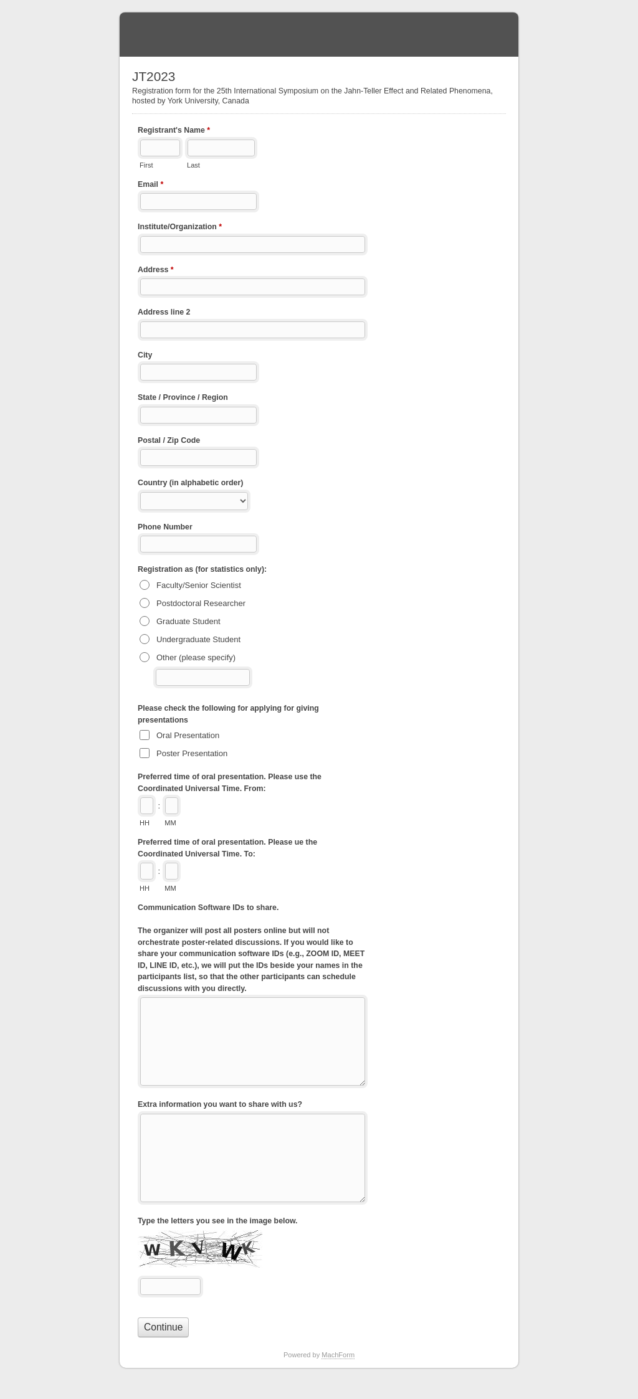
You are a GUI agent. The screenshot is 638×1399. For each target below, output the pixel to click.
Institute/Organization (180, 228)
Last (193, 165)
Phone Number (165, 527)
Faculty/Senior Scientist (198, 585)
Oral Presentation (187, 735)
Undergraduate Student (198, 639)
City (145, 355)
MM (170, 823)
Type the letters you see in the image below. (218, 1220)
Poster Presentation (191, 753)
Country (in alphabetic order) (190, 482)
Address (156, 271)
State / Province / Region (183, 397)
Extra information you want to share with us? (220, 1104)
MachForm (338, 1355)
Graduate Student (188, 621)
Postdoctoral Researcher (200, 603)
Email (150, 185)
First (146, 165)
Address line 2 (164, 312)
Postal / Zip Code (169, 440)
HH (145, 823)
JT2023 (319, 34)
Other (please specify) (196, 657)
